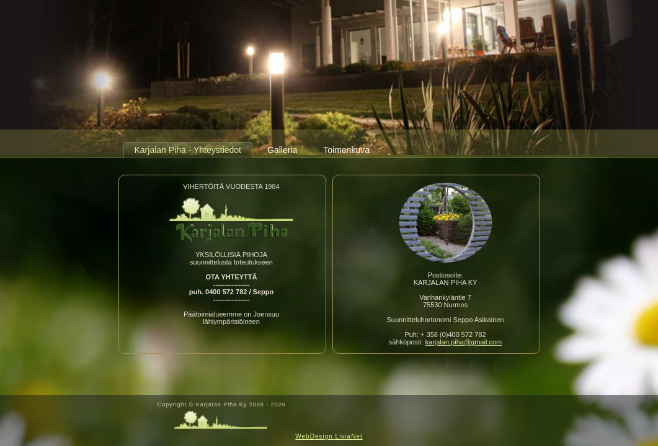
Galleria (282, 150)
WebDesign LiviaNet (328, 436)
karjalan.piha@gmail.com (463, 342)
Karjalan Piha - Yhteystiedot (188, 150)
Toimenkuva (346, 150)
